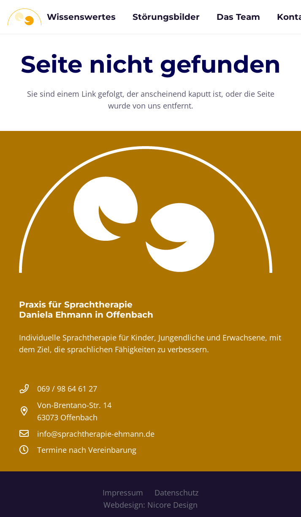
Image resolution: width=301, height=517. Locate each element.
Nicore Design (172, 505)
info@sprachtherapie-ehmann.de (96, 434)
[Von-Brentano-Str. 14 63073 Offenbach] (28, 411)
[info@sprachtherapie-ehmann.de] (28, 433)
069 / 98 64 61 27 (67, 389)
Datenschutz (176, 492)
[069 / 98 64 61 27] (28, 389)
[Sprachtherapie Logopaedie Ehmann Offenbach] (24, 16)
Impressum (123, 492)
